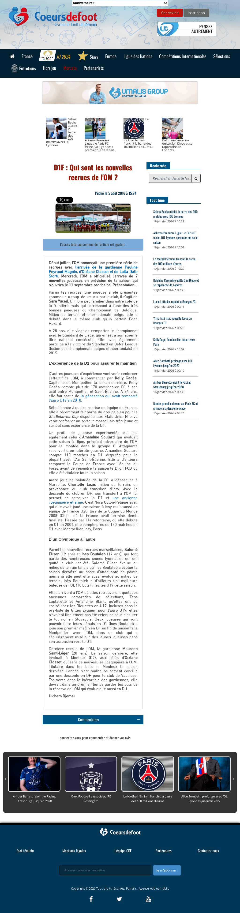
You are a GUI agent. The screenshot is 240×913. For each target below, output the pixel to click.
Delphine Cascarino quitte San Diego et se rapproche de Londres (176, 282)
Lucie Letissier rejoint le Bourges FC (174, 301)
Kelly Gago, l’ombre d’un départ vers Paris (174, 342)
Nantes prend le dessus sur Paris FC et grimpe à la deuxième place (175, 406)
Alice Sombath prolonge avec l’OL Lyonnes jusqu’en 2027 (173, 363)
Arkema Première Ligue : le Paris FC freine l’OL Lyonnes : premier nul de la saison (175, 237)
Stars (88, 56)
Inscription (196, 12)
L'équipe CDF (122, 850)
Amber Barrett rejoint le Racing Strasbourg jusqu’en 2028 (172, 384)
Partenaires (164, 850)
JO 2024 (55, 56)
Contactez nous (208, 850)
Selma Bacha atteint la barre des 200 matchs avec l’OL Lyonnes (175, 214)
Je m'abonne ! (167, 870)
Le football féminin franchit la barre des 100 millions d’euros (174, 261)
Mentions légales (74, 850)
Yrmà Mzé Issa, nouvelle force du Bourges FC (172, 320)
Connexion (170, 12)
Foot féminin (25, 850)
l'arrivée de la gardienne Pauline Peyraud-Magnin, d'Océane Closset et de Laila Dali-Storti (93, 272)
